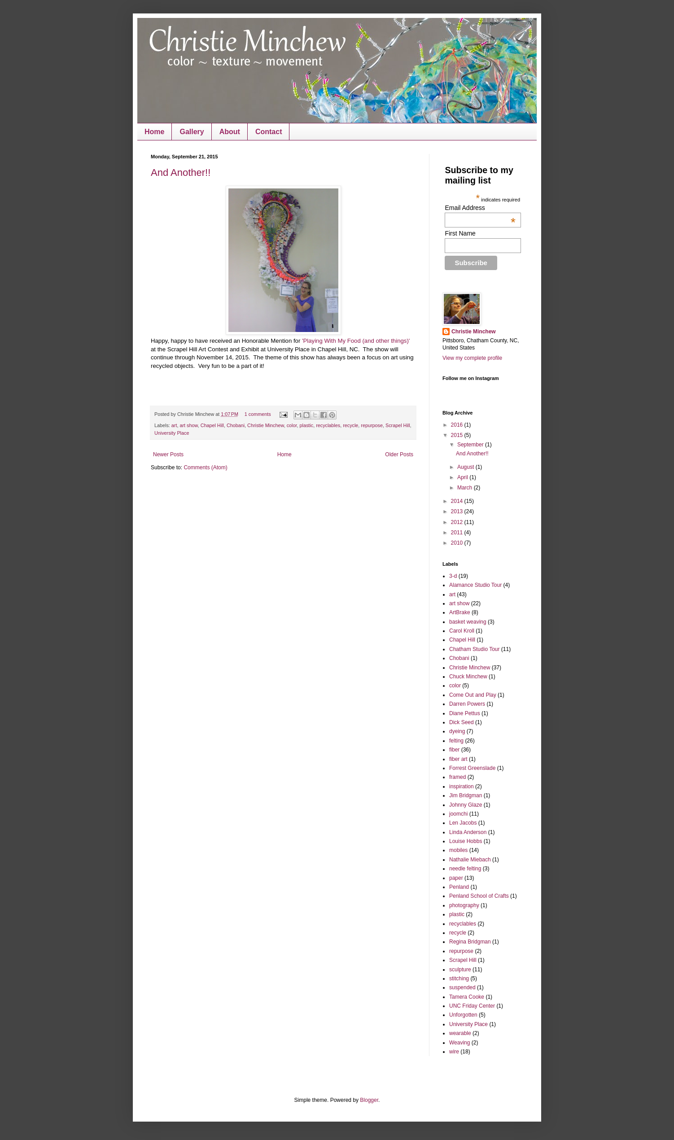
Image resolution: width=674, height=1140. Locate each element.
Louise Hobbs (465, 841)
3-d (453, 576)
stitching (459, 978)
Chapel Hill (212, 425)
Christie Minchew (265, 425)
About (229, 131)
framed (457, 777)
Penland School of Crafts (479, 896)
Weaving (459, 1043)
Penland (459, 887)
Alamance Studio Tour (475, 585)
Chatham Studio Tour (474, 649)
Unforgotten (463, 1015)
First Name (460, 233)
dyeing (457, 731)
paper (456, 878)
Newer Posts (168, 454)
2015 (457, 435)
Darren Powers (467, 704)
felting (456, 741)
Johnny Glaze (465, 805)
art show (188, 425)
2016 (457, 425)
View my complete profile (472, 358)
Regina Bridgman (470, 942)
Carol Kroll (461, 631)
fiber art (458, 759)
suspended (462, 987)
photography (464, 905)
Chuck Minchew (468, 676)
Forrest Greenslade (472, 768)
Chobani (236, 425)
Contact (268, 131)
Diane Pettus (464, 713)
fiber (454, 750)
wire (454, 1051)
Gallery (191, 131)
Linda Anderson (467, 832)
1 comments (258, 414)
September (471, 444)
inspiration (461, 786)
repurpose (372, 425)
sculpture (460, 969)
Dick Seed (461, 722)
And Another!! (180, 172)
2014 (457, 501)
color (292, 425)
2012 (457, 522)
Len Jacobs (463, 823)
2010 (457, 543)
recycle (350, 425)
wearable (460, 1033)
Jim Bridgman (465, 795)
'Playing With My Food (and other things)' (356, 340)
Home (154, 131)
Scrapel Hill (397, 425)
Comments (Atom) (205, 467)
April (463, 477)
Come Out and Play (472, 695)
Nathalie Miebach (470, 859)
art (174, 425)
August (466, 467)
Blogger (369, 1100)
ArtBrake (459, 612)
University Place (171, 433)
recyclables (328, 425)
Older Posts (399, 454)
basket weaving (467, 622)
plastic (307, 425)
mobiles (458, 850)
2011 (457, 532)
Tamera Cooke (466, 997)
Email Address (480, 207)
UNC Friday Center (472, 1006)
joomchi (458, 814)
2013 (457, 511)
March (465, 488)
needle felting (465, 868)
